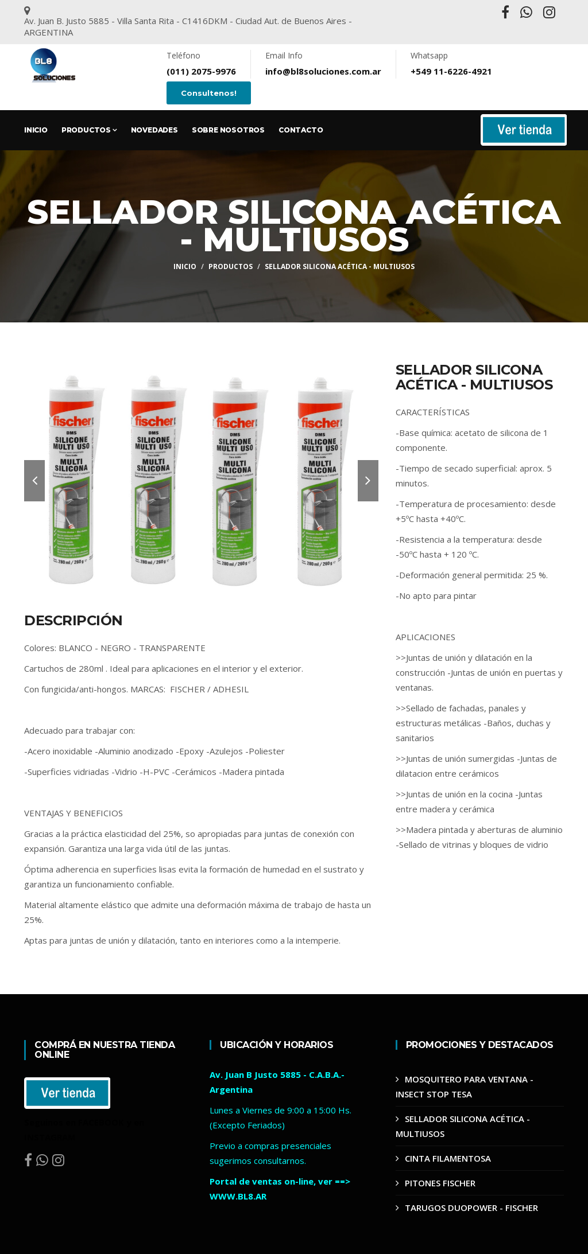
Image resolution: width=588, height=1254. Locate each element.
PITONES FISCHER (440, 1183)
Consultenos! (209, 93)
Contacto (300, 130)
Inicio (36, 130)
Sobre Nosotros (228, 130)
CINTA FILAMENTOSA (448, 1158)
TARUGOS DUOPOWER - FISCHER (471, 1207)
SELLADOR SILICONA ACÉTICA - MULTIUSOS (340, 266)
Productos (89, 130)
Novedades (154, 130)
